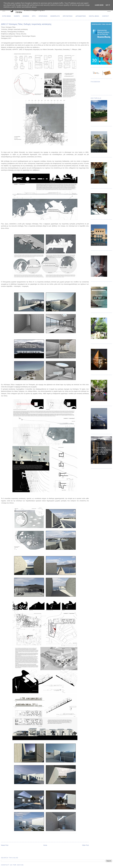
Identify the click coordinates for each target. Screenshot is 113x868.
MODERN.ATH (55, 16)
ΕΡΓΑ (34, 16)
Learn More (99, 5)
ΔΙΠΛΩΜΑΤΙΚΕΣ (81, 16)
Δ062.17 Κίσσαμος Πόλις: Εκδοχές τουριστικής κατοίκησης (26, 24)
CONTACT (105, 16)
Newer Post (4, 845)
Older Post (85, 845)
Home (45, 845)
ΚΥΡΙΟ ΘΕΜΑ (6, 16)
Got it (108, 5)
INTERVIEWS (43, 16)
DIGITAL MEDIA (94, 16)
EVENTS (16, 16)
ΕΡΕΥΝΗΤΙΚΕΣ (67, 16)
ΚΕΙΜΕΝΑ (26, 16)
